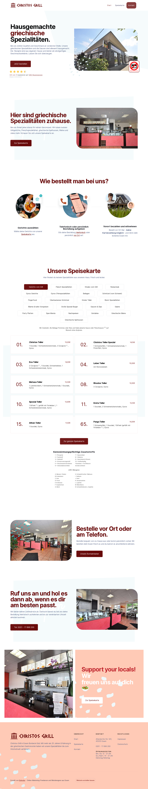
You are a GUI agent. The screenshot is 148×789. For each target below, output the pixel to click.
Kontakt (131, 5)
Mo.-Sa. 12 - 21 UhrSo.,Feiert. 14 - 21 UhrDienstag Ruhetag (104, 755)
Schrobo (22, 780)
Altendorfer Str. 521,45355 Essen (104, 740)
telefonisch (80, 232)
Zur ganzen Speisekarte (72, 441)
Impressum (122, 739)
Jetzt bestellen (19, 64)
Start (109, 5)
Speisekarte (119, 5)
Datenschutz (123, 744)
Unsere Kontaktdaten (89, 554)
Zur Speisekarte (21, 143)
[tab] (36, 287)
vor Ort (77, 235)
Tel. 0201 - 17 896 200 (24, 627)
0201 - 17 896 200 (103, 746)
